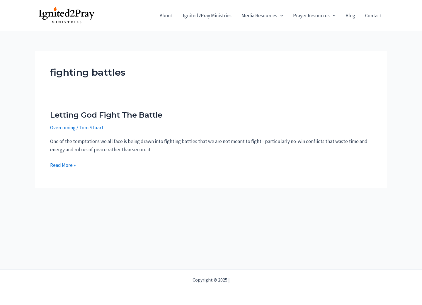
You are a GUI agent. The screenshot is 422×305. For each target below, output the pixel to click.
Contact (373, 15)
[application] (280, 15)
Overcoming (63, 127)
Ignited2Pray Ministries (207, 15)
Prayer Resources (314, 15)
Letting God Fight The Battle (106, 115)
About (166, 15)
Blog (350, 15)
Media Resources (262, 15)
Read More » (63, 165)
